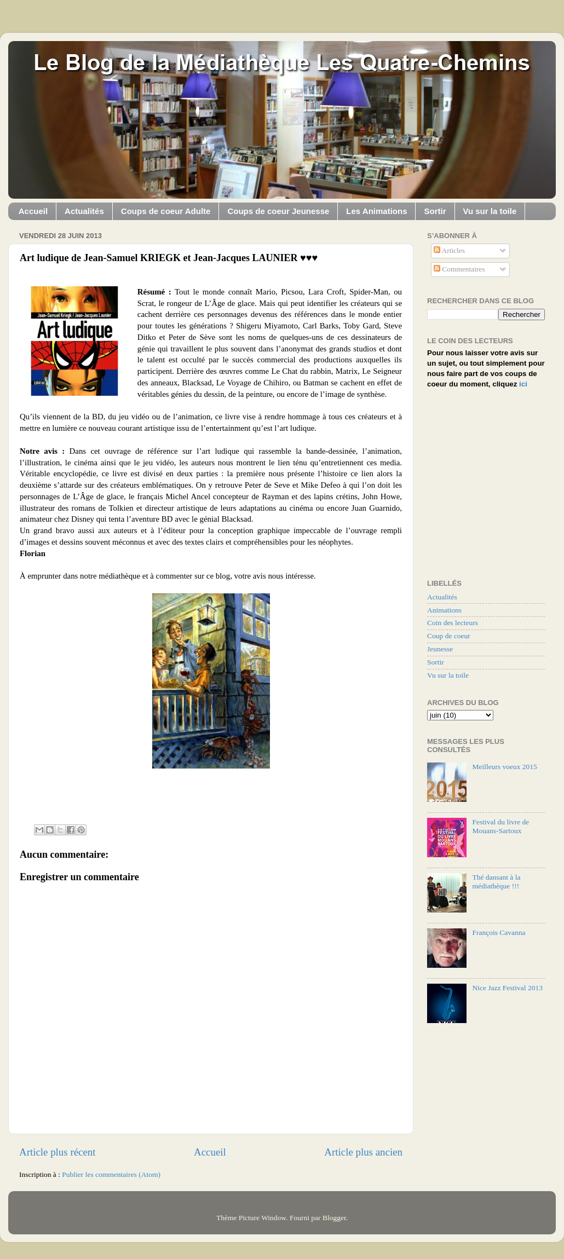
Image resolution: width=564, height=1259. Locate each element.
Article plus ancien (363, 1152)
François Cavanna (498, 932)
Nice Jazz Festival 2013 (507, 988)
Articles (449, 250)
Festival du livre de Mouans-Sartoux (500, 826)
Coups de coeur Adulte (166, 211)
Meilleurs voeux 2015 (504, 767)
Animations (444, 610)
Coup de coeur (448, 636)
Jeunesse (440, 649)
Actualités (84, 211)
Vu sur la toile (490, 211)
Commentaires (459, 269)
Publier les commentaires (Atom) (111, 1174)
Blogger (334, 1218)
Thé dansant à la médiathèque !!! (496, 881)
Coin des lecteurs (452, 623)
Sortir (435, 211)
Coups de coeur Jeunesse (278, 211)
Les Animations (376, 211)
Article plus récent (57, 1152)
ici (523, 384)
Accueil (33, 211)
